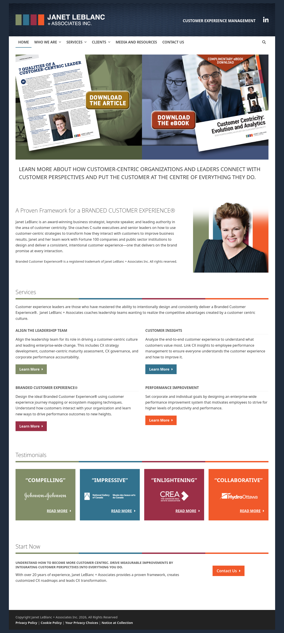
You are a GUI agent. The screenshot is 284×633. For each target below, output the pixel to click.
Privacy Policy (26, 622)
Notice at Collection (117, 622)
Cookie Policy (51, 622)
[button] (264, 42)
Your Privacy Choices (81, 622)
